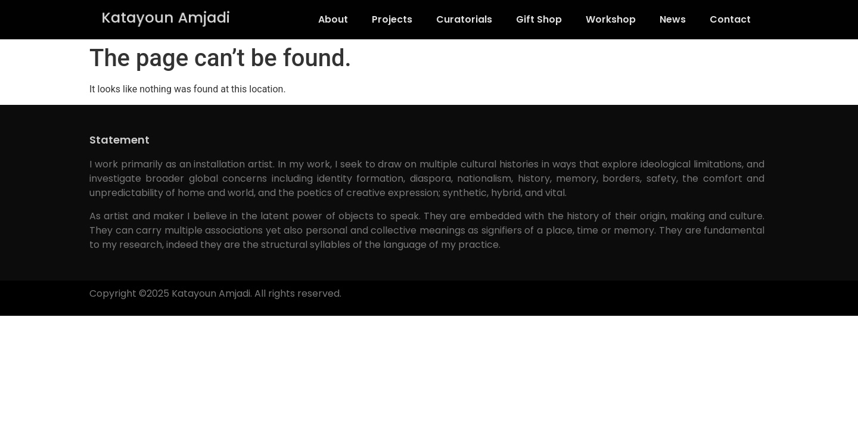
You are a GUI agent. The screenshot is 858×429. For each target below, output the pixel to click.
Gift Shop (539, 19)
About (333, 19)
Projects (392, 19)
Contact (730, 19)
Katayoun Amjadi (166, 17)
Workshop (611, 19)
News (673, 19)
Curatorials (464, 19)
